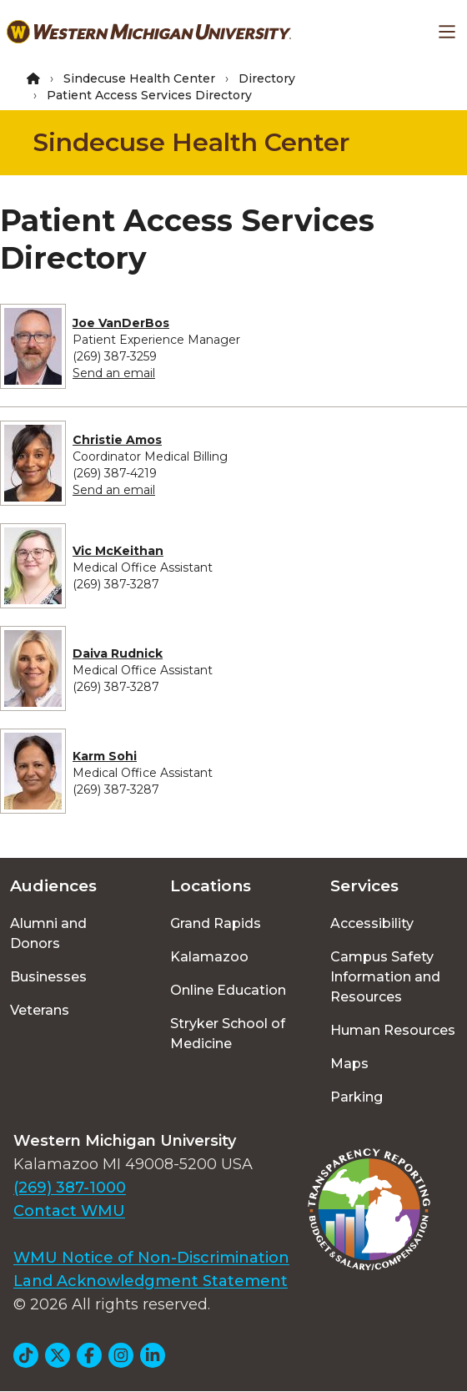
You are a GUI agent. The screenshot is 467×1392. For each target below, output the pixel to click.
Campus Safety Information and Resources (385, 977)
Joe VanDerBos (121, 322)
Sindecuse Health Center (139, 78)
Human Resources (392, 1030)
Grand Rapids (215, 923)
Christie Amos (117, 439)
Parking (356, 1097)
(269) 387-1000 (69, 1187)
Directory (267, 78)
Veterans (39, 1010)
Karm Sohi (105, 756)
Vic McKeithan (118, 550)
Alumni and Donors (48, 933)
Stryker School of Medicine (227, 1034)
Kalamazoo (209, 957)
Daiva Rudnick (118, 653)
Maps (349, 1064)
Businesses (48, 977)
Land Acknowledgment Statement (150, 1281)
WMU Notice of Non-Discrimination (151, 1257)
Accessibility (372, 923)
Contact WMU (69, 1211)
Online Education (228, 990)
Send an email (114, 373)
